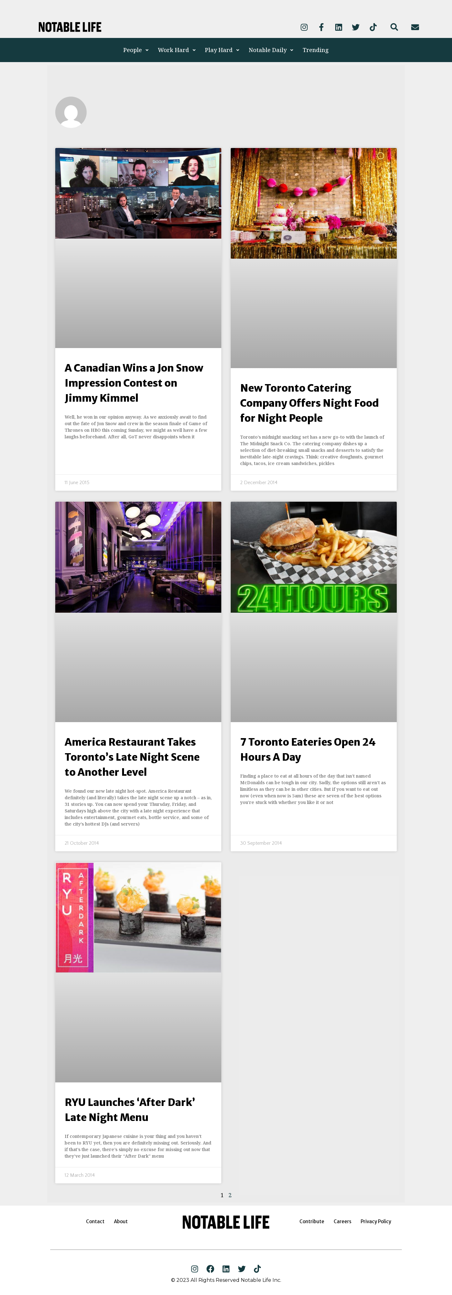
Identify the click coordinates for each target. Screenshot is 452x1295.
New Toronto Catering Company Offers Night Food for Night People (309, 403)
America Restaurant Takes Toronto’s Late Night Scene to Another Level (132, 757)
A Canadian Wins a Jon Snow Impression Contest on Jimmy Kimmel (134, 383)
